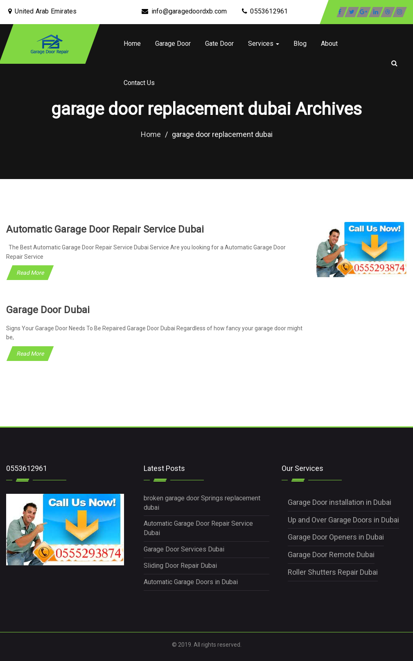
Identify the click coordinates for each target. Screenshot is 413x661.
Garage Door (173, 43)
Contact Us (139, 83)
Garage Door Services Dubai (184, 549)
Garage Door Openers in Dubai (336, 537)
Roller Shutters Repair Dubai (333, 572)
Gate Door (219, 43)
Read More (30, 272)
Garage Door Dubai (48, 310)
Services (263, 43)
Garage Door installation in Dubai (339, 502)
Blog (300, 43)
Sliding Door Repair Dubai (180, 565)
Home (132, 43)
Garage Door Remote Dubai (331, 554)
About (329, 43)
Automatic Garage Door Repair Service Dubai (105, 229)
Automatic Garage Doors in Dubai (191, 582)
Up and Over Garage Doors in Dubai (343, 519)
